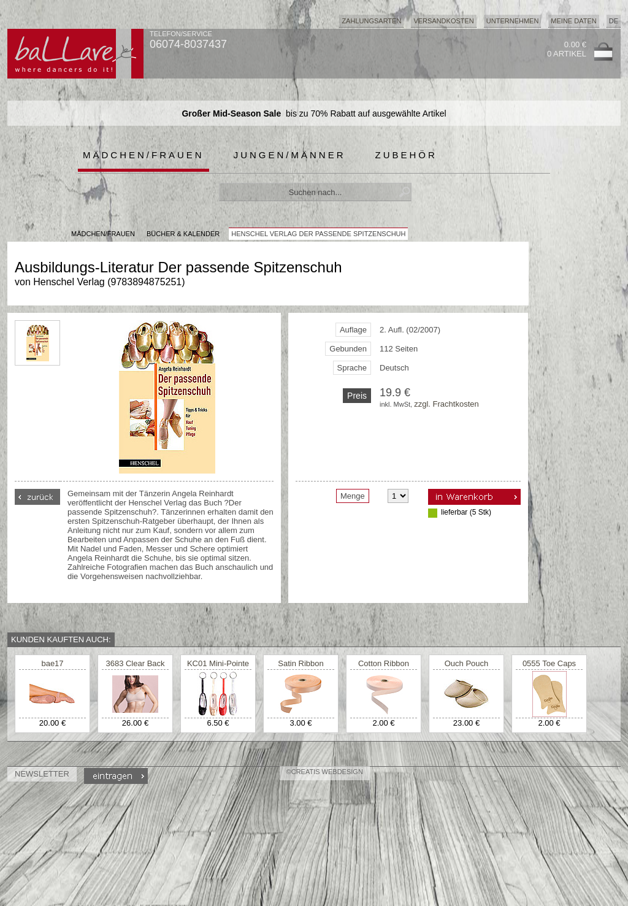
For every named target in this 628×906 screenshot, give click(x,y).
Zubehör (406, 155)
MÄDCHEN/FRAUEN (103, 233)
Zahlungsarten (371, 21)
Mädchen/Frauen (143, 155)
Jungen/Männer (290, 155)
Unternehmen (512, 21)
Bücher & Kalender (183, 233)
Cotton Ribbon (383, 663)
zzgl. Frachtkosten (446, 404)
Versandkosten (443, 21)
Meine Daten (573, 21)
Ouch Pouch (467, 663)
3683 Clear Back (134, 663)
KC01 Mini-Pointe (218, 663)
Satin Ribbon (300, 663)
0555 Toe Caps (549, 663)
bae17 (52, 663)
